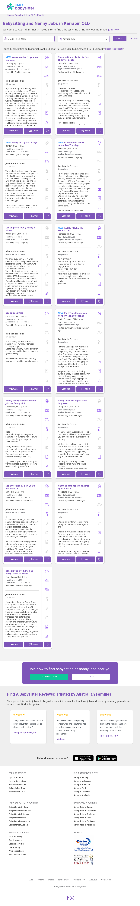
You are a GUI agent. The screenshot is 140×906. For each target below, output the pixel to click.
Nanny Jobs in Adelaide (84, 825)
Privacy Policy (79, 880)
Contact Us (106, 880)
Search (18, 15)
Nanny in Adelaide (82, 795)
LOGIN (91, 676)
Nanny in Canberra (82, 792)
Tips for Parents (16, 777)
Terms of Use (63, 880)
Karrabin (41, 15)
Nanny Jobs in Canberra (84, 821)
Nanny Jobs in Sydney (83, 807)
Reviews (40, 880)
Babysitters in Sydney (18, 807)
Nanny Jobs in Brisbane (84, 814)
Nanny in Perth (80, 788)
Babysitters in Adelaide (19, 825)
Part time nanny (16, 840)
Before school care (17, 854)
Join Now (113, 29)
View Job (13, 131)
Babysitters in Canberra (19, 821)
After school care (16, 851)
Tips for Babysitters (17, 781)
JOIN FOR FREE (49, 676)
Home (10, 15)
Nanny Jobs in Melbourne (85, 811)
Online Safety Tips (17, 788)
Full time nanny (15, 837)
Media (51, 880)
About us (93, 880)
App (31, 880)
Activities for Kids (17, 792)
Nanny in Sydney (81, 777)
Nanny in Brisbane (82, 784)
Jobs (26, 15)
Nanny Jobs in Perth (82, 818)
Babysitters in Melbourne (20, 811)
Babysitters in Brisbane (19, 814)
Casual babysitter (16, 844)
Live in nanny (14, 847)
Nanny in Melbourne (82, 781)
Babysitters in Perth (17, 818)
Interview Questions (17, 784)
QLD (33, 15)
